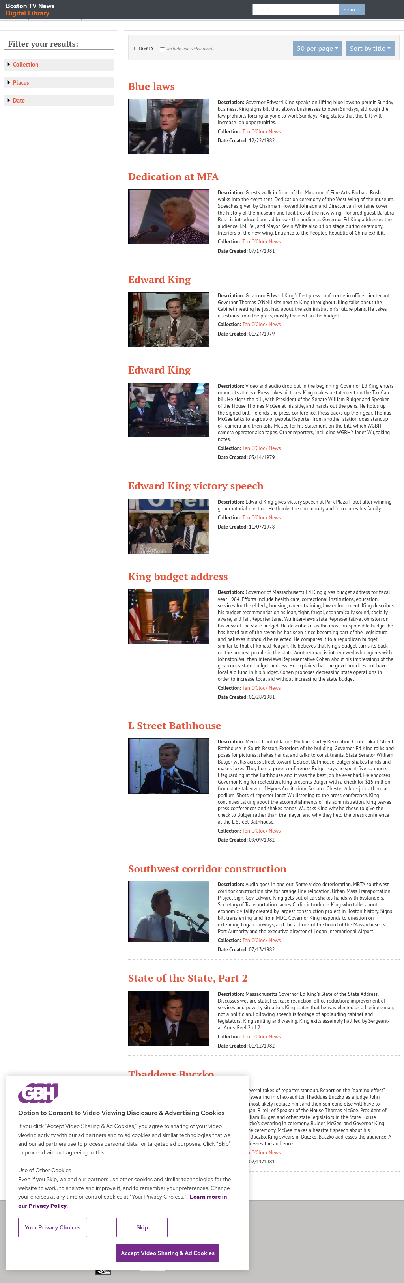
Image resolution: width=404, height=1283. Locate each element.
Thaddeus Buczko (171, 1074)
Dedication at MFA (173, 176)
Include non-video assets (190, 48)
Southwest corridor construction (207, 868)
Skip (142, 1227)
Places (21, 82)
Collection (25, 64)
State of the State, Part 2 (188, 977)
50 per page (315, 48)
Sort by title (367, 48)
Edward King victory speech (196, 485)
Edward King (159, 279)
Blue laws (151, 86)
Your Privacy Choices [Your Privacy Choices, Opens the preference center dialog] (53, 1227)
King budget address (178, 576)
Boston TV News (31, 9)
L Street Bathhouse (174, 725)
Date (19, 100)
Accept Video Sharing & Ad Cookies (168, 1253)
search (351, 9)
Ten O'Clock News (262, 131)
